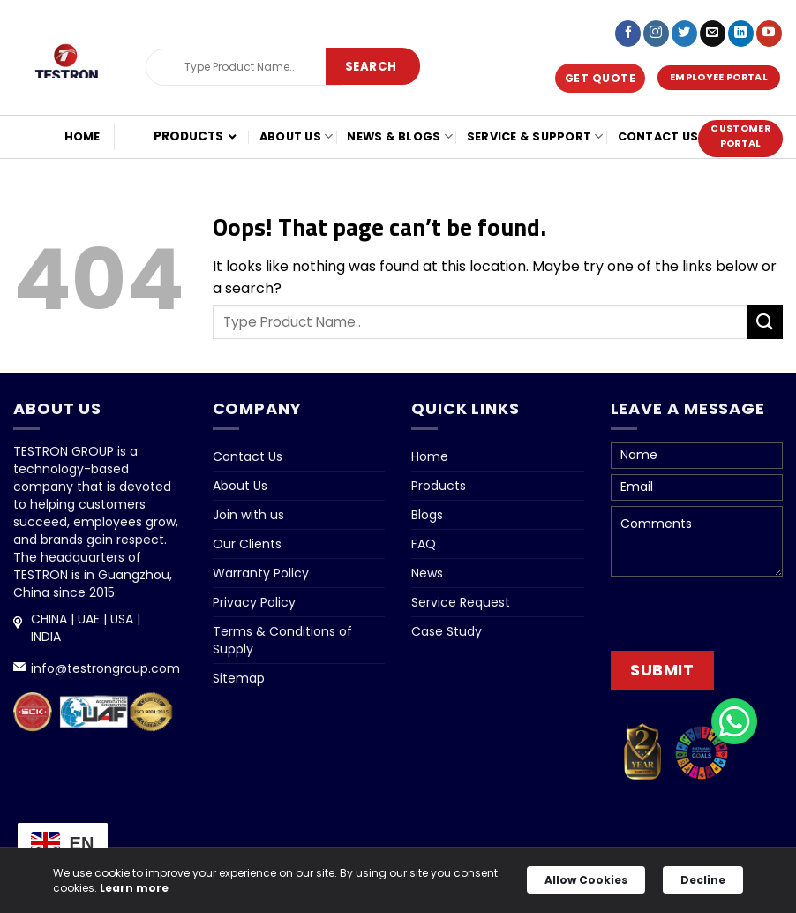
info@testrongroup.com (105, 668)
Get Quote (600, 78)
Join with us (248, 515)
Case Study (446, 631)
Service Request (460, 602)
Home (82, 136)
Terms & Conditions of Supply (282, 640)
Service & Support (535, 136)
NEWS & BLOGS (400, 136)
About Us (296, 136)
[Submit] (371, 67)
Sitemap (239, 678)
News (427, 573)
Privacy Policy (254, 602)
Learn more (134, 887)
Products (438, 485)
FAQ (423, 544)
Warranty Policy (261, 573)
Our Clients (247, 544)
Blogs (427, 515)
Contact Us (658, 136)
